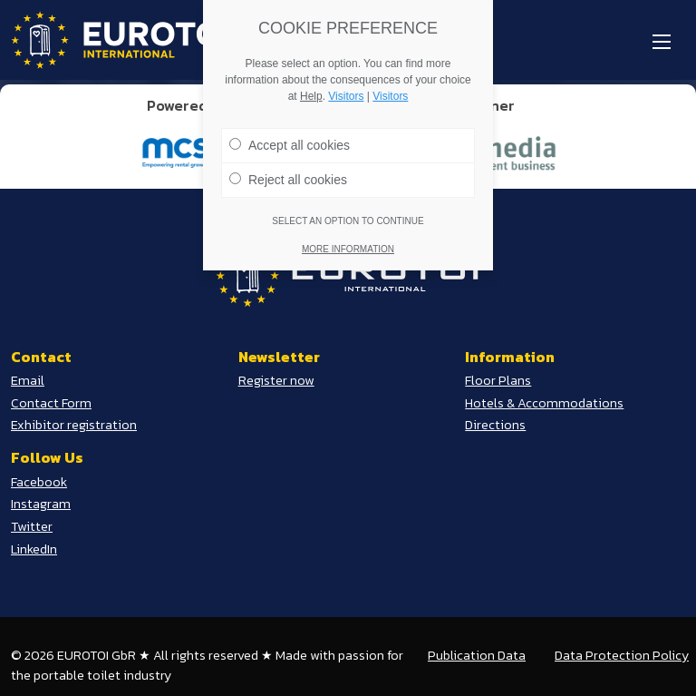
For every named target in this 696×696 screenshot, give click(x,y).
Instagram (41, 504)
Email (27, 380)
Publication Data (477, 655)
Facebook (39, 482)
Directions (495, 425)
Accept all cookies (289, 138)
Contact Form (51, 403)
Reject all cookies (288, 172)
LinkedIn (34, 549)
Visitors (345, 89)
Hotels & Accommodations (544, 403)
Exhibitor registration (74, 425)
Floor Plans (498, 380)
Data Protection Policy (622, 655)
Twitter (32, 526)
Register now (276, 380)
